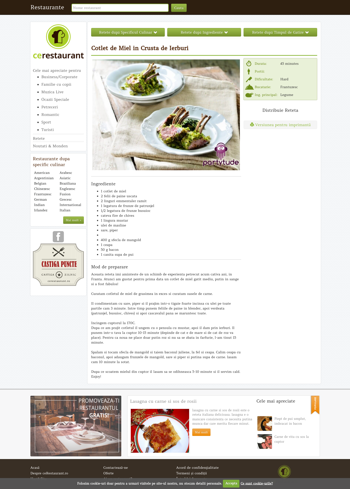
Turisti (47, 129)
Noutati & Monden (50, 145)
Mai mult (201, 432)
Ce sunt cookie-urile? (257, 483)
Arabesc (66, 172)
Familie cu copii (56, 84)
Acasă (34, 467)
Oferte (108, 473)
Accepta (231, 483)
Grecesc (66, 199)
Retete (39, 138)
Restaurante (47, 7)
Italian (65, 210)
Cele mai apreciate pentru (57, 70)
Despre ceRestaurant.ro (49, 473)
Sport (46, 122)
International (70, 205)
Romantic (50, 114)
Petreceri (49, 106)
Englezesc (67, 189)
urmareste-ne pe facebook (58, 238)
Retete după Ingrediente (204, 32)
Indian (39, 205)
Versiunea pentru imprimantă (280, 124)
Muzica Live (52, 91)
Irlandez (40, 210)
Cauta (179, 8)
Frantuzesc (43, 194)
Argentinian (44, 178)
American (42, 172)
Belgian (40, 183)
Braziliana (68, 183)
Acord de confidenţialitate (197, 467)
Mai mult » (73, 220)
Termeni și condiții (191, 473)
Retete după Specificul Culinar (128, 32)
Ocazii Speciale (55, 99)
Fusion (65, 194)
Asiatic (65, 178)
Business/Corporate (59, 76)
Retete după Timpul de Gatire (280, 32)
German (40, 199)
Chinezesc (42, 189)
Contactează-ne (115, 467)
